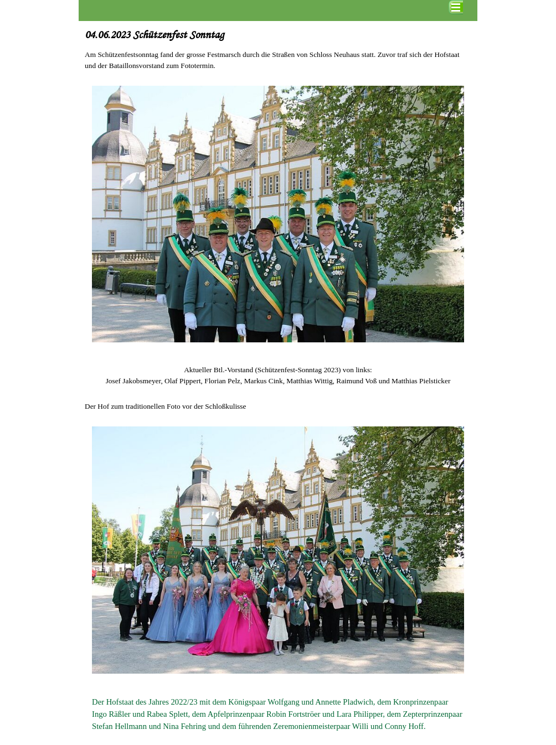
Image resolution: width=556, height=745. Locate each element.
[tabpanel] (278, 60)
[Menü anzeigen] (456, 7)
